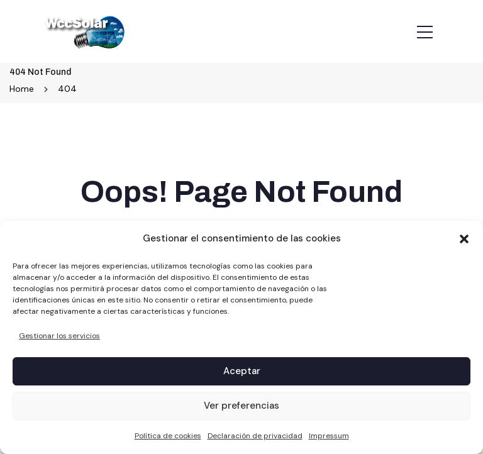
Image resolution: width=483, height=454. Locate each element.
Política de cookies (168, 436)
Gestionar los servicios (59, 336)
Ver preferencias (241, 405)
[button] (464, 239)
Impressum (329, 436)
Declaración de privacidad (255, 436)
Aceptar (241, 371)
